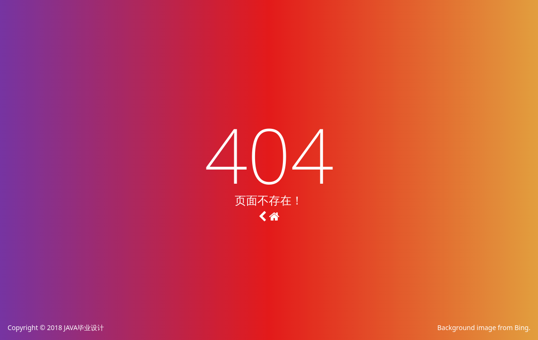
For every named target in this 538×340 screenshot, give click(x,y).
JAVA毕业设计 (84, 327)
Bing (521, 327)
